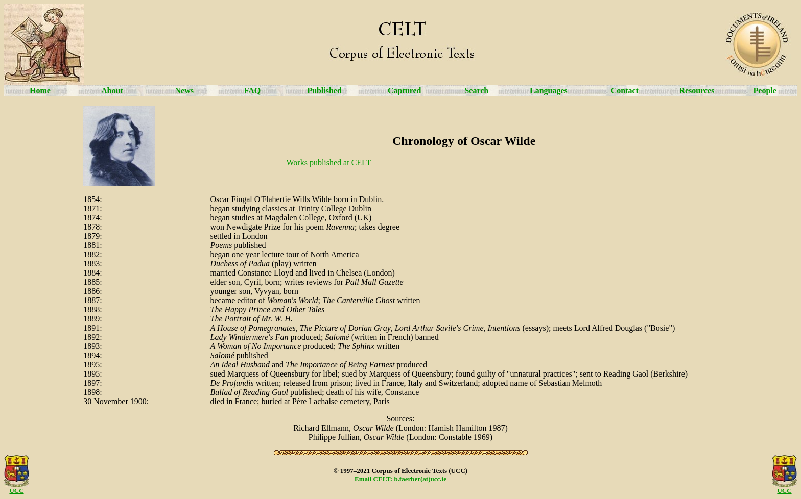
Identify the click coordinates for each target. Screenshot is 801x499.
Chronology (423, 140)
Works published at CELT (329, 162)
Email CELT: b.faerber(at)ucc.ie (400, 479)
